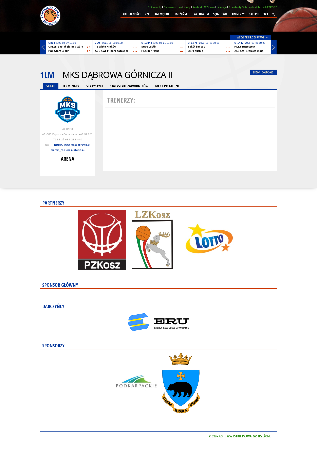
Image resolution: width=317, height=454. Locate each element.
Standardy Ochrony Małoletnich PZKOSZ (253, 7)
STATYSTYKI (94, 86)
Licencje (222, 7)
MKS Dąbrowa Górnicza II (117, 75)
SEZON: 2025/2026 (263, 72)
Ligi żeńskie (181, 14)
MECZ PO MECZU (167, 86)
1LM (47, 75)
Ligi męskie (161, 14)
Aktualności (132, 14)
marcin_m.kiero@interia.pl (68, 150)
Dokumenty (155, 7)
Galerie (254, 14)
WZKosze (209, 7)
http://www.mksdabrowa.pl (72, 144)
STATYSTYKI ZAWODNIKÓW (129, 86)
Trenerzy (238, 14)
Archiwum (201, 14)
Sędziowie (220, 14)
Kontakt (197, 7)
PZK (147, 14)
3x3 (265, 14)
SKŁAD (50, 86)
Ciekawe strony (173, 7)
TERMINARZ (70, 86)
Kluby (187, 7)
